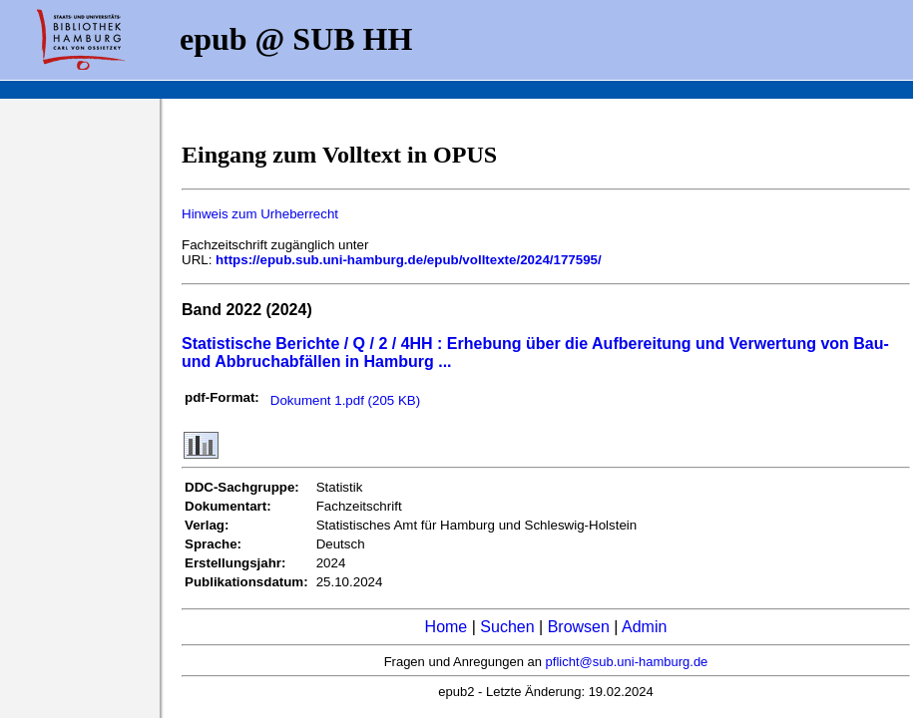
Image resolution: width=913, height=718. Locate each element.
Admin (644, 626)
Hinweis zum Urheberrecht (260, 213)
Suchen (507, 626)
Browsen (579, 626)
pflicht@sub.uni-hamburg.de (627, 661)
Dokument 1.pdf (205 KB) (345, 400)
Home (446, 626)
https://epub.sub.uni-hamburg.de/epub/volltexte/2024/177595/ (409, 259)
